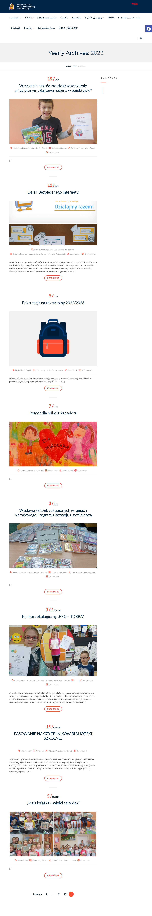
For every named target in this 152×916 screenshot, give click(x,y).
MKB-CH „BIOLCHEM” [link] (68, 28)
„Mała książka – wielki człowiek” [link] (53, 803)
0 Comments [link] (54, 152)
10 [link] (65, 894)
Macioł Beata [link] (64, 680)
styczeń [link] (53, 610)
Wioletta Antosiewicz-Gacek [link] (35, 148)
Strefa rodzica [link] (57, 370)
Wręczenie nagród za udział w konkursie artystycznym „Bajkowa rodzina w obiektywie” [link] (53, 88)
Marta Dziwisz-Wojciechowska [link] (62, 249)
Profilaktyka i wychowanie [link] (129, 18)
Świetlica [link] (64, 18)
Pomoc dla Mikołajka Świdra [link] (53, 413)
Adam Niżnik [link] (73, 370)
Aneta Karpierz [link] (20, 680)
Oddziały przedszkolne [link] (46, 18)
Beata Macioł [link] (88, 680)
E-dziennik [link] (15, 28)
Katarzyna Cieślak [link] (52, 680)
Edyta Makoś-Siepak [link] (23, 370)
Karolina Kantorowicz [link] (35, 680)
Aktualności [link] (14, 18)
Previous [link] (37, 894)
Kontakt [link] (28, 28)
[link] (148, 28)
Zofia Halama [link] (38, 470)
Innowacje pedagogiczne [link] (30, 254)
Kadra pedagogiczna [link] (46, 28)
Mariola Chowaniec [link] (41, 249)
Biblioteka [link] (76, 18)
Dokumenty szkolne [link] (43, 370)
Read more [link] (53, 167)
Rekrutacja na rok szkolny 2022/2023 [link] (53, 302)
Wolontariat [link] (53, 470)
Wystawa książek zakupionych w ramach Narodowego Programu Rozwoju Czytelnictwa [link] (53, 512)
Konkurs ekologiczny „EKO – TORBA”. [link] (53, 616)
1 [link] (46, 894)
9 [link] (58, 894)
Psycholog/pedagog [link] (93, 18)
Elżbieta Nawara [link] (26, 470)
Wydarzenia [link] (61, 254)
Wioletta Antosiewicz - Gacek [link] (83, 148)
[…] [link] (10, 160)
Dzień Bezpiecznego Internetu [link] (53, 192)
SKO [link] (76, 680)
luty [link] (53, 80)
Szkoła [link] (28, 18)
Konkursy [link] (44, 254)
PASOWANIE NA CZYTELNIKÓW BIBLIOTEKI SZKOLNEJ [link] (53, 735)
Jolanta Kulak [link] (18, 148)
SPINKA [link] (111, 18)
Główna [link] (63, 148)
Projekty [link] (52, 254)
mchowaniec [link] (75, 254)
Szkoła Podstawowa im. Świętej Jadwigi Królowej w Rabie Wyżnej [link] (79, 911)
